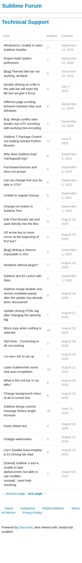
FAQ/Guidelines (53, 508)
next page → (37, 493)
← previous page (13, 493)
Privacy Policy (32, 512)
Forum (57, 13)
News (43, 13)
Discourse (26, 527)
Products (12, 13)
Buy (27, 13)
